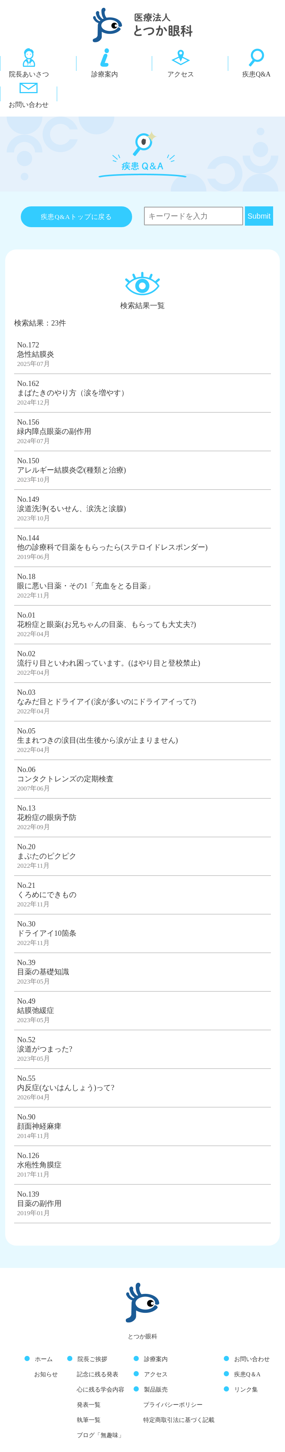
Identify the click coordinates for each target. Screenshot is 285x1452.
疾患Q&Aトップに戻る (76, 186)
